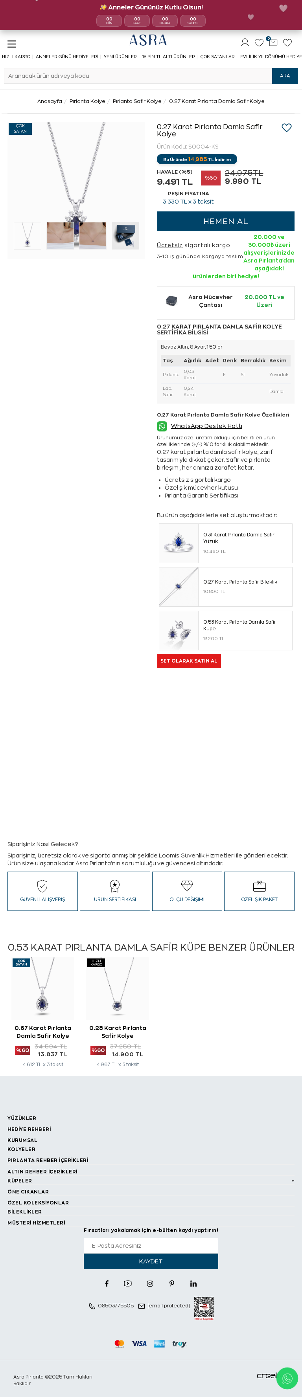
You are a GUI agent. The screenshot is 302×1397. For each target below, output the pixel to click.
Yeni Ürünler (120, 57)
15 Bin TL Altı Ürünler (168, 57)
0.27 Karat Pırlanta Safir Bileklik (240, 582)
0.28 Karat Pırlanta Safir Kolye (117, 1032)
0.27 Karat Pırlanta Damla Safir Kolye (217, 101)
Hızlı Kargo (16, 57)
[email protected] (168, 1305)
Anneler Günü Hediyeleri (67, 57)
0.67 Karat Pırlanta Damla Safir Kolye (43, 1032)
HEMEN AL (226, 221)
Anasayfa (49, 101)
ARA (285, 75)
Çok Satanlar (218, 57)
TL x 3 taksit (188, 201)
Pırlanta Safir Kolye (137, 101)
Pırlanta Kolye (87, 101)
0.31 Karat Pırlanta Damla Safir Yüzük (238, 538)
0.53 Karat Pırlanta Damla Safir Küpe (239, 625)
